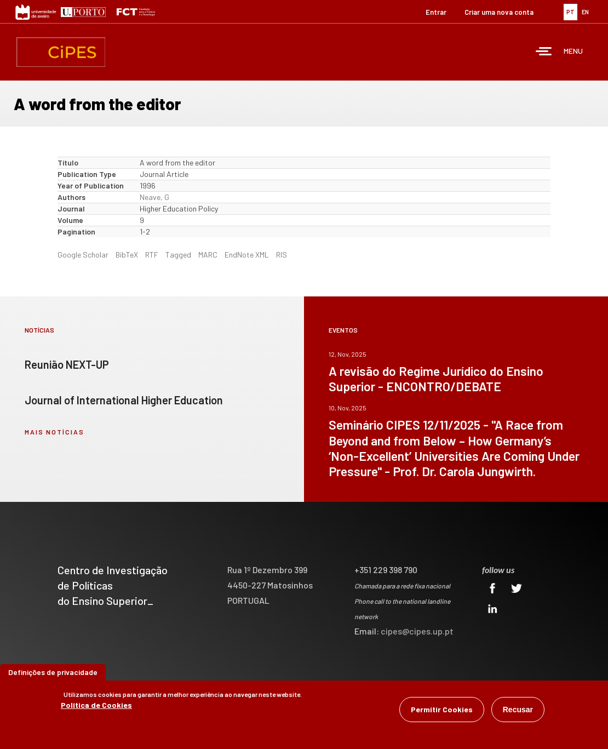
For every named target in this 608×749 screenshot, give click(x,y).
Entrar (436, 12)
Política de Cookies (96, 706)
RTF (151, 254)
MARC (207, 254)
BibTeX (127, 254)
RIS (281, 254)
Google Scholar (83, 254)
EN (585, 11)
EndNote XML (247, 254)
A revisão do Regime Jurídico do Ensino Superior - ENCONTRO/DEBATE (436, 378)
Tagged (178, 254)
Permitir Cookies (442, 710)
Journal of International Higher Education (124, 400)
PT (570, 11)
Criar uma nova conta (499, 12)
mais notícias (54, 432)
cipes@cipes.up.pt (417, 631)
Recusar (518, 710)
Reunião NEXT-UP (67, 364)
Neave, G (154, 197)
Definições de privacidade (52, 673)
